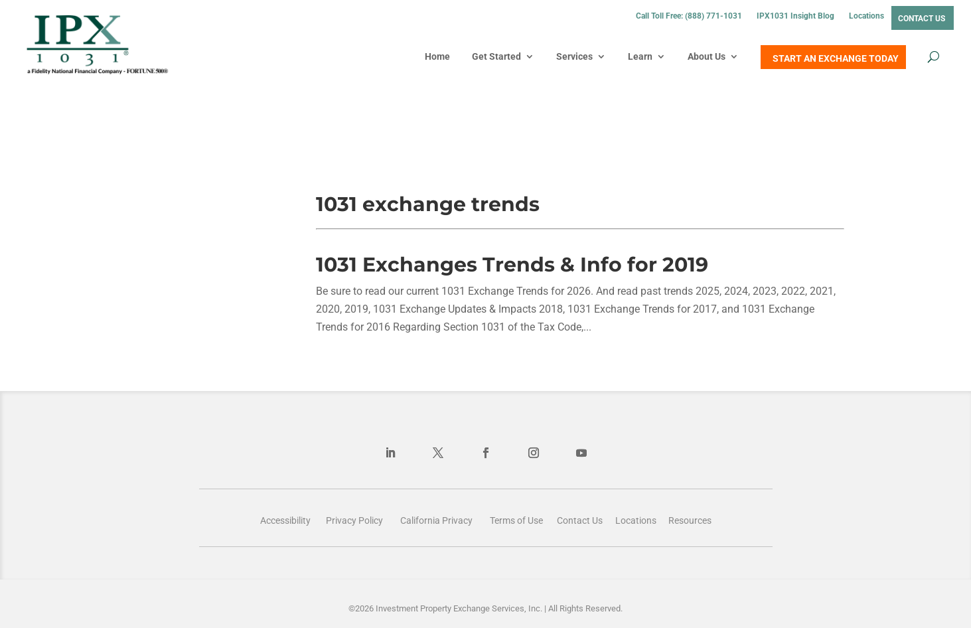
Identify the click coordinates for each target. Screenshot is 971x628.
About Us (706, 56)
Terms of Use (516, 520)
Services (574, 56)
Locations (866, 16)
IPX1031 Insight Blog (795, 16)
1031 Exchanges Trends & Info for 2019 (512, 264)
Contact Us (921, 18)
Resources (689, 520)
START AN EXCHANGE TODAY (836, 58)
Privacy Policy (354, 520)
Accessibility (285, 520)
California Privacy (436, 520)
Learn (640, 56)
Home (437, 56)
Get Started (496, 56)
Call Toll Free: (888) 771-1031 (689, 16)
